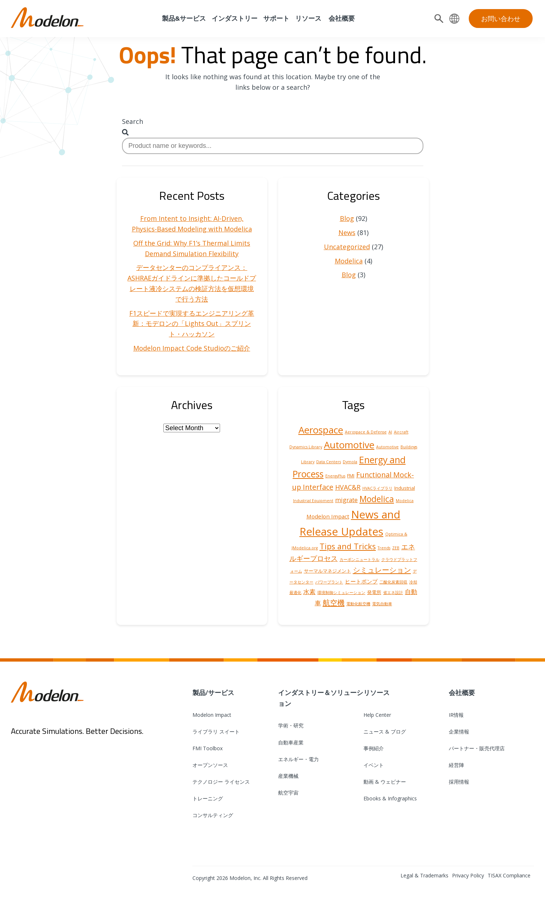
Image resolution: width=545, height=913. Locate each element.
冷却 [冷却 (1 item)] (413, 582)
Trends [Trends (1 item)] (384, 547)
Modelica (349, 260)
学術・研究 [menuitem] (291, 725)
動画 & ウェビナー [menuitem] (384, 781)
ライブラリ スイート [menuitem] (216, 731)
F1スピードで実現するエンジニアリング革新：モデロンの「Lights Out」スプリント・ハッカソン (191, 324)
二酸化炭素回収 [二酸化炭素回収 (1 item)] (393, 582)
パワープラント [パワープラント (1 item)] (329, 582)
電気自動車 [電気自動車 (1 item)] (382, 603)
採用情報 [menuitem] (459, 781)
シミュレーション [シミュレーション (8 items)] (382, 570)
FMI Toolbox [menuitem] (207, 748)
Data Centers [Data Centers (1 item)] (328, 461)
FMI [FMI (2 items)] (350, 475)
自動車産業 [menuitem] (291, 742)
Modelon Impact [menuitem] (211, 714)
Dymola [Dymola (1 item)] (350, 461)
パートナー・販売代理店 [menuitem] (477, 748)
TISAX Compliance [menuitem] (509, 875)
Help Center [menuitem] (377, 714)
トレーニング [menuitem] (207, 798)
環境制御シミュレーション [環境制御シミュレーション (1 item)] (341, 592)
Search (132, 121)
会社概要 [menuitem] (341, 18)
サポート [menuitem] (276, 18)
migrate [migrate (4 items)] (346, 500)
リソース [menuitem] (308, 18)
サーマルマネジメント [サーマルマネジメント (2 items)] (327, 570)
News (346, 232)
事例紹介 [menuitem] (373, 748)
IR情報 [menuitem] (456, 714)
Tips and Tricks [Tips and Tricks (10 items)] (348, 546)
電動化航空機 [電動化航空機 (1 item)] (358, 603)
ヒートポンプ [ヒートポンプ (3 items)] (361, 581)
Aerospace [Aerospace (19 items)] (320, 430)
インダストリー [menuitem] (234, 18)
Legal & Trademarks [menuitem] (424, 875)
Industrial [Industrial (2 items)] (404, 488)
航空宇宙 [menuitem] (288, 792)
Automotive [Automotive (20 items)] (349, 444)
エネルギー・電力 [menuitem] (298, 759)
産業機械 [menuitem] (288, 775)
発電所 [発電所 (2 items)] (374, 592)
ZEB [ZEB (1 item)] (395, 547)
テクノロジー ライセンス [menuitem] (221, 781)
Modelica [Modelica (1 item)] (405, 500)
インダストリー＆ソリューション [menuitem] (320, 698)
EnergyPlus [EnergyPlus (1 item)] (335, 475)
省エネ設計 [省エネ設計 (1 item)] (393, 592)
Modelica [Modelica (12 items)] (376, 499)
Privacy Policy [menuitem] (468, 875)
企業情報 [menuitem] (459, 731)
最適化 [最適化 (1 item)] (295, 592)
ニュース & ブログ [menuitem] (384, 731)
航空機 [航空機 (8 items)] (334, 602)
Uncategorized (347, 246)
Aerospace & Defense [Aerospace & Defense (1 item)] (366, 432)
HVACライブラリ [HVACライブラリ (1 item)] (377, 488)
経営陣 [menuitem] (456, 764)
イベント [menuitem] (373, 764)
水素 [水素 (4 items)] (309, 591)
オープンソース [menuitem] (210, 764)
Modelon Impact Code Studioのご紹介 (191, 348)
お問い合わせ (500, 18)
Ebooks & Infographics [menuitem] (390, 798)
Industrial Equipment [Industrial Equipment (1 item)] (313, 500)
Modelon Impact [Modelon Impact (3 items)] (327, 516)
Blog (347, 218)
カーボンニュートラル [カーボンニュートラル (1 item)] (359, 559)
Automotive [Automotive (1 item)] (387, 446)
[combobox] (272, 146)
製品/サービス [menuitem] (213, 692)
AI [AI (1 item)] (390, 432)
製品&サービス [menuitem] (183, 18)
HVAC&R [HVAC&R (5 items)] (348, 487)
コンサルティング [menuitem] (212, 815)
